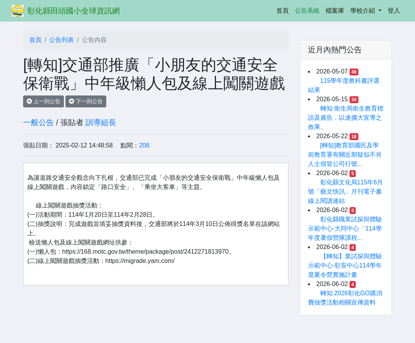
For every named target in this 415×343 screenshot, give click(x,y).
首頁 (284, 10)
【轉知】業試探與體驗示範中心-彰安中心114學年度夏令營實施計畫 (345, 265)
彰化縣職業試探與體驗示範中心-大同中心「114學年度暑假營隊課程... (345, 228)
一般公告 (38, 122)
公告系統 (307, 10)
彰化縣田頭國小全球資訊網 (73, 11)
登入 (394, 10)
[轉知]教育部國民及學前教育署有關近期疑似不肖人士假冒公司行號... (345, 154)
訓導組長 (100, 122)
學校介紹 (363, 10)
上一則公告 (43, 101)
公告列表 (61, 40)
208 (144, 145)
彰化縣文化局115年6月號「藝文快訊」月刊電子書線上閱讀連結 (345, 191)
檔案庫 (335, 10)
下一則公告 (86, 101)
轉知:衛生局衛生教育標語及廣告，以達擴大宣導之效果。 (345, 117)
